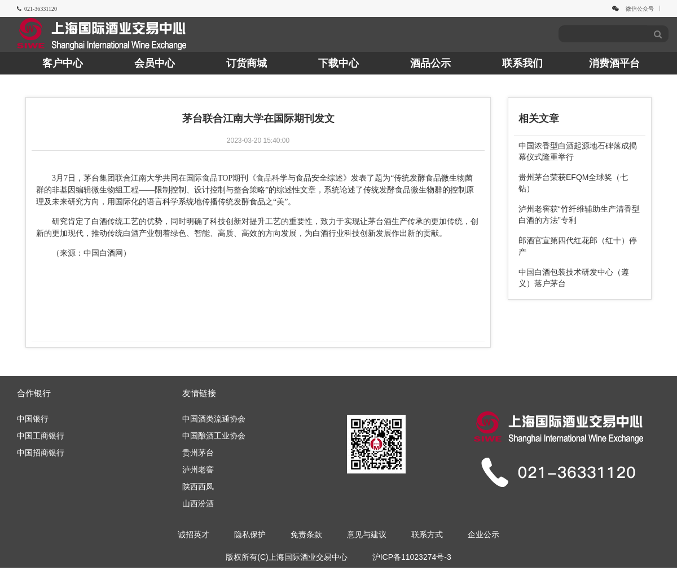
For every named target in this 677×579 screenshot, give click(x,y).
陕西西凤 (198, 486)
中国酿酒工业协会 (213, 435)
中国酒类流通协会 (213, 418)
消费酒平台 (614, 63)
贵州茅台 (198, 452)
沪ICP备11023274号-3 (411, 557)
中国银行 (33, 418)
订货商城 (246, 63)
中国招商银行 (40, 452)
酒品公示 (430, 63)
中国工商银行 (40, 435)
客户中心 (62, 63)
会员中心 (154, 63)
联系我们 (522, 63)
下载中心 (338, 63)
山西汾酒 (198, 503)
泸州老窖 (198, 469)
